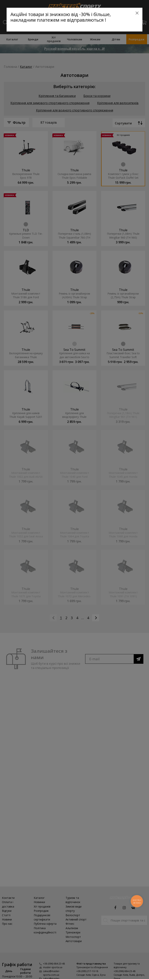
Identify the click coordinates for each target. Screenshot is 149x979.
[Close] (137, 13)
